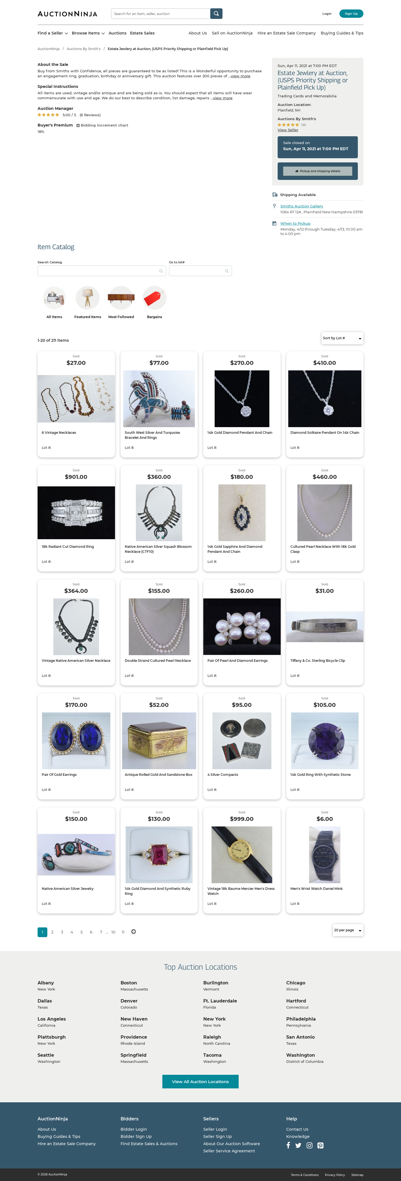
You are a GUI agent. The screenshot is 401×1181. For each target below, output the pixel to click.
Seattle (46, 1055)
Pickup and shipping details (317, 171)
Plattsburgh (52, 1037)
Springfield (133, 1055)
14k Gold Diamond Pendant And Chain (239, 432)
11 (123, 932)
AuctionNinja (49, 49)
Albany (46, 983)
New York (214, 1019)
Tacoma (212, 1055)
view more (240, 76)
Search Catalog (50, 262)
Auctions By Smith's (84, 49)
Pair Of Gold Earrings (59, 775)
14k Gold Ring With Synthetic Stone (320, 775)
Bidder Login (134, 1129)
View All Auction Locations (200, 1081)
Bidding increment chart (102, 125)
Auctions (117, 33)
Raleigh (212, 1037)
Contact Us (297, 1129)
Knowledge (298, 1136)
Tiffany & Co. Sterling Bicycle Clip (317, 660)
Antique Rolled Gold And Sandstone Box (158, 775)
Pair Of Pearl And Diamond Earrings (237, 660)
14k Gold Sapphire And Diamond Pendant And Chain (234, 549)
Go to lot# (177, 262)
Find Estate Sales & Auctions (149, 1143)
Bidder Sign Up (136, 1136)
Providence (134, 1037)
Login (327, 14)
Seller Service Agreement (229, 1150)
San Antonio (300, 1037)
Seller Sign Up (217, 1136)
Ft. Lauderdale (220, 1001)
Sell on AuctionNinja (232, 33)
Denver (129, 1001)
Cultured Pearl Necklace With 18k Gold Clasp (323, 549)
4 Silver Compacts (222, 775)
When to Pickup (295, 223)
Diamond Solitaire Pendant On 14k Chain (324, 432)
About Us (198, 33)
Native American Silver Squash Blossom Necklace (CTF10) (158, 549)
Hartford (296, 1001)
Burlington (215, 983)
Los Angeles (52, 1019)
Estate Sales (142, 33)
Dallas (45, 1001)
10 (113, 932)
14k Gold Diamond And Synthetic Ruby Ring (157, 891)
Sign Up (351, 14)
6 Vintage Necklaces (59, 432)
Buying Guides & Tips (342, 33)
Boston (129, 983)
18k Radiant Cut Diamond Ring (68, 546)
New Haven (134, 1019)
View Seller (288, 130)
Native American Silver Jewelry (68, 889)
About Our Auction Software (231, 1143)
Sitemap (357, 1175)
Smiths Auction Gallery (301, 206)
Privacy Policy (335, 1175)
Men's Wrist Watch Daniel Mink (316, 889)
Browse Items (88, 33)
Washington (300, 1055)
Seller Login (215, 1129)
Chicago (295, 983)
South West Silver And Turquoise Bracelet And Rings (152, 435)
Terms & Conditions (305, 1175)
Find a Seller (53, 33)
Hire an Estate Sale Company (287, 33)
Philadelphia (301, 1019)
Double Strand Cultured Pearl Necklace (158, 660)
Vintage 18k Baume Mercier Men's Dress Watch (241, 891)
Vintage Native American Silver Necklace (76, 660)
